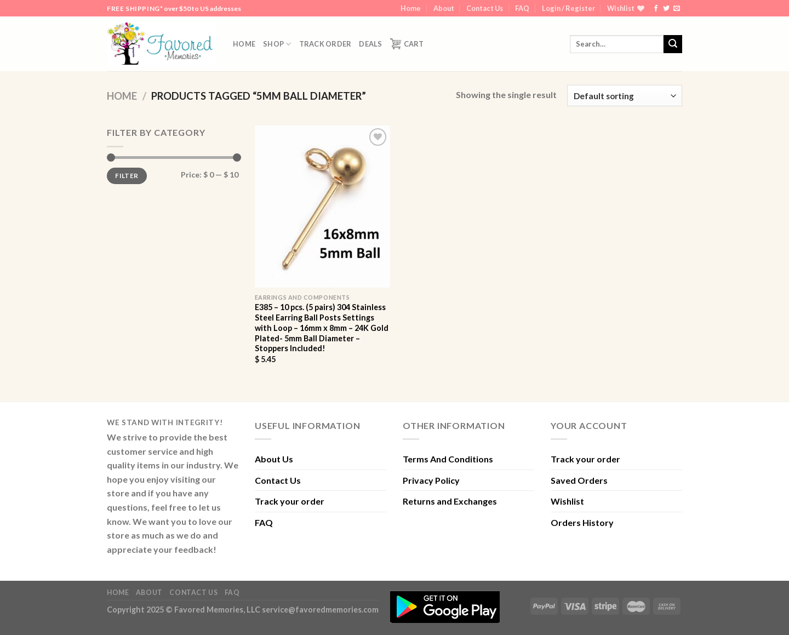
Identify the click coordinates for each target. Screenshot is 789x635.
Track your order (289, 501)
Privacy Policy (431, 480)
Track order (325, 43)
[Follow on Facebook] (656, 9)
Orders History (582, 522)
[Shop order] (624, 95)
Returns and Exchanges (450, 501)
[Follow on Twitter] (666, 9)
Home (411, 8)
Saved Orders (579, 480)
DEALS (370, 43)
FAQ (522, 8)
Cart (407, 43)
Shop (277, 44)
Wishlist (567, 501)
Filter (126, 175)
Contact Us (484, 8)
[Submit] (673, 44)
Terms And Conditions (448, 459)
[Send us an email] (676, 9)
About (443, 8)
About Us (274, 459)
